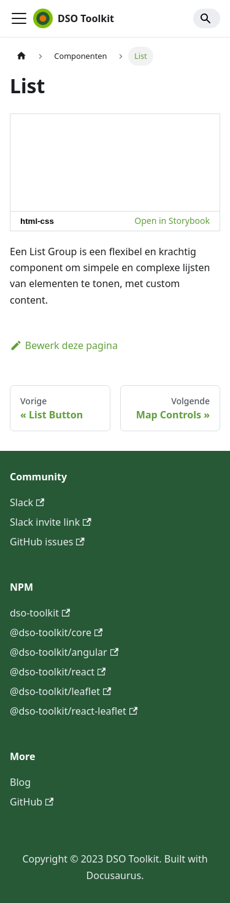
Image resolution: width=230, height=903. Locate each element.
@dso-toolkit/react (57, 671)
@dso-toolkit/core (56, 632)
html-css (37, 221)
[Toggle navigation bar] (19, 18)
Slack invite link (50, 522)
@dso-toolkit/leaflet (60, 691)
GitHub (31, 802)
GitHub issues (47, 541)
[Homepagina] (21, 56)
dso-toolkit (40, 613)
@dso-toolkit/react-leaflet (73, 711)
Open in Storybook (172, 220)
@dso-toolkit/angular (64, 652)
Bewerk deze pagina (64, 345)
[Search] (206, 18)
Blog (20, 782)
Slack (27, 502)
